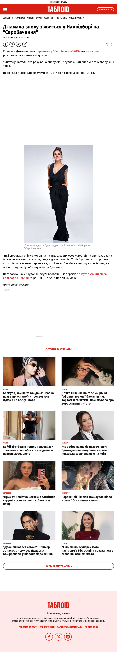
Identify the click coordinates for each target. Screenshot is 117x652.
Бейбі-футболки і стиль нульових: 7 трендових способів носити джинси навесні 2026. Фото (28, 450)
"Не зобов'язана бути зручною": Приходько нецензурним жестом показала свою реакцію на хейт (84, 450)
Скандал (20, 18)
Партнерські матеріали (69, 627)
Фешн (30, 18)
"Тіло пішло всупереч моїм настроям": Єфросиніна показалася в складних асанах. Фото (87, 550)
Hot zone (62, 18)
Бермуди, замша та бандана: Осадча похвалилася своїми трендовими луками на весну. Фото (28, 396)
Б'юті (39, 18)
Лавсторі (49, 18)
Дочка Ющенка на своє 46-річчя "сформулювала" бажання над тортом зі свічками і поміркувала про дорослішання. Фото (88, 398)
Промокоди (91, 627)
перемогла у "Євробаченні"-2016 (58, 51)
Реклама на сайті (28, 627)
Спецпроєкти (76, 18)
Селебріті (8, 18)
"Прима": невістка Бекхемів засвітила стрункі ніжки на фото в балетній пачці (29, 500)
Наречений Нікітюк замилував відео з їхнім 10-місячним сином (87, 498)
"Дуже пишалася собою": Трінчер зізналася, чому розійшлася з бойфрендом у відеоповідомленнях (28, 550)
